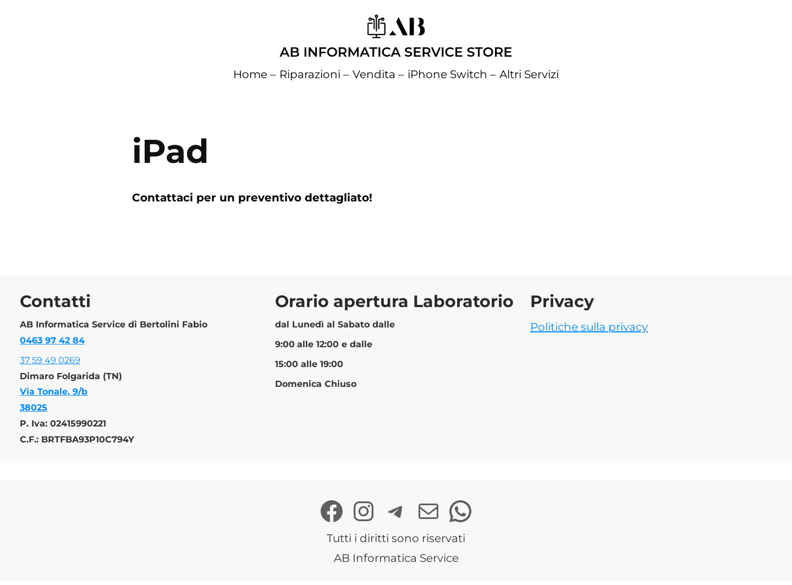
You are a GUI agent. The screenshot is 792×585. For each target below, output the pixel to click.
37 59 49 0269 (50, 360)
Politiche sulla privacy (589, 326)
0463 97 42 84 (52, 340)
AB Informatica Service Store (396, 52)
